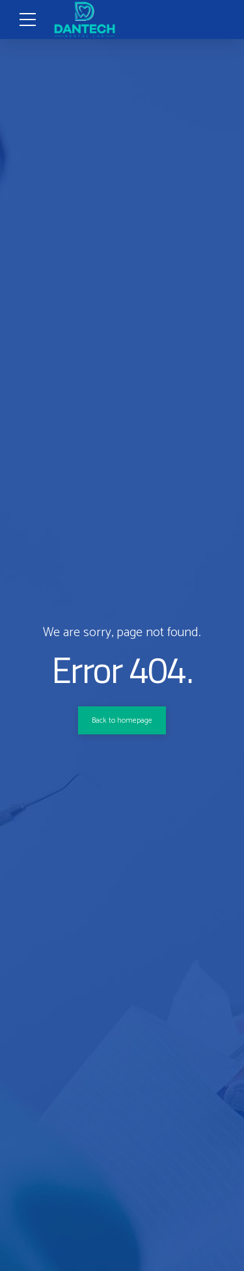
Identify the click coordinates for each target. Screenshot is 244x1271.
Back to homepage (122, 720)
